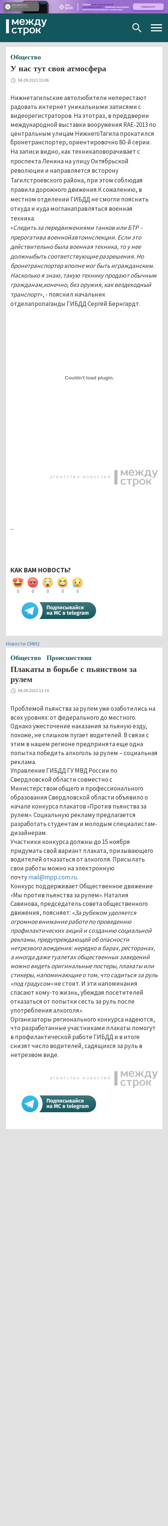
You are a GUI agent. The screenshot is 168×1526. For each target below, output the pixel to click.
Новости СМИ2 (22, 643)
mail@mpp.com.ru (52, 877)
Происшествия (69, 658)
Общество (25, 57)
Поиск (137, 27)
